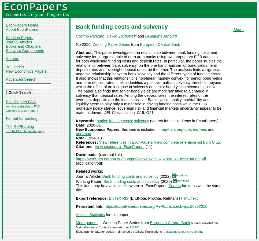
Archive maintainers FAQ (23, 106)
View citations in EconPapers (119, 146)
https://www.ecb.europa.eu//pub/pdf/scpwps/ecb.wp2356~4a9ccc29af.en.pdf (141, 159)
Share (238, 30)
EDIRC (134, 227)
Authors (12, 59)
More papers (87, 223)
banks (102, 121)
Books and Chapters (23, 46)
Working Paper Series (111, 44)
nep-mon (83, 134)
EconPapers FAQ (21, 102)
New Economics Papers (26, 71)
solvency (141, 121)
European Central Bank (160, 44)
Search (175, 186)
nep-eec (200, 129)
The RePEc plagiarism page (25, 131)
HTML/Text (188, 198)
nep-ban (168, 129)
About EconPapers (22, 29)
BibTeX (115, 198)
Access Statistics (90, 215)
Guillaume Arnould (161, 36)
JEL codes (15, 67)
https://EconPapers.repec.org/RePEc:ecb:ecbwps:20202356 (156, 206)
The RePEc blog (20, 126)
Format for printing (22, 118)
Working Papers (19, 38)
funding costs (120, 121)
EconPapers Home (22, 25)
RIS (125, 198)
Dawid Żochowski (121, 36)
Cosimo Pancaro (90, 36)
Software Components (25, 51)
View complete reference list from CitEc (187, 142)
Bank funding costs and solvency (130, 176)
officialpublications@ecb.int (182, 231)
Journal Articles (19, 42)
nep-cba (184, 129)
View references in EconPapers (126, 142)
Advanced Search (21, 79)
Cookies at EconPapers (22, 110)
